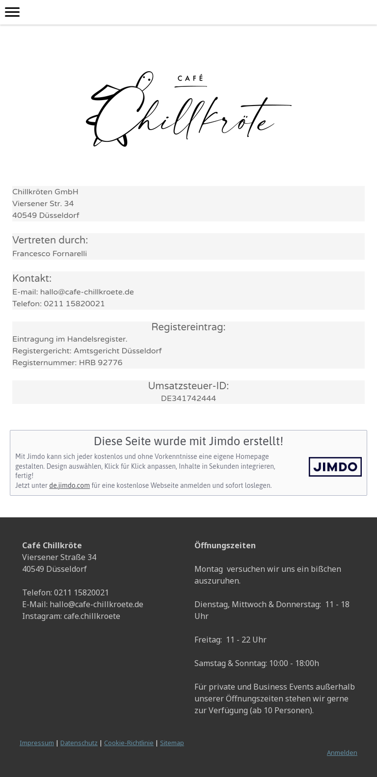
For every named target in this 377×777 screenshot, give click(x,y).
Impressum (37, 742)
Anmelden (342, 752)
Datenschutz (79, 742)
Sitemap (172, 742)
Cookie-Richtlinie (129, 742)
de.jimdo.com (69, 485)
